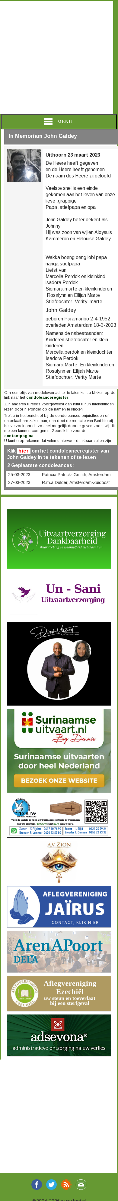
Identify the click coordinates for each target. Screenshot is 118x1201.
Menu (58, 121)
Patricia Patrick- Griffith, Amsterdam (76, 474)
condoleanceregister (47, 397)
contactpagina (18, 435)
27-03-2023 (19, 482)
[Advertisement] (56, 57)
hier (23, 450)
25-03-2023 (19, 474)
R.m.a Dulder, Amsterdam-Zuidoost (76, 482)
